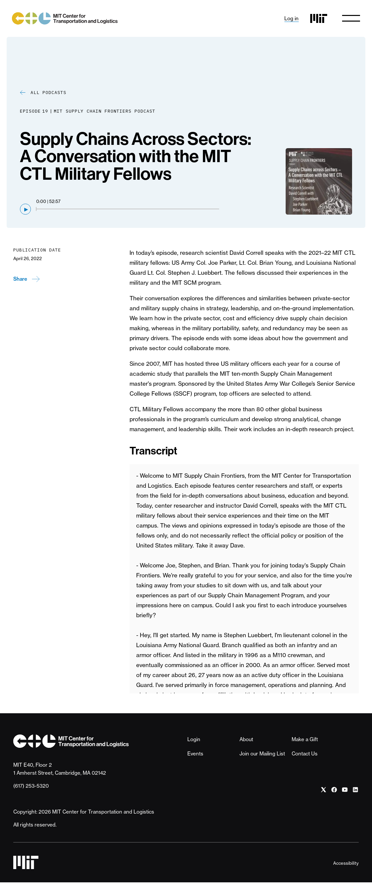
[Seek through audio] (127, 211)
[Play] (25, 211)
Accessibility (346, 865)
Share (20, 281)
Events (195, 756)
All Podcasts (48, 95)
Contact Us (305, 756)
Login (193, 741)
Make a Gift (305, 741)
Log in (290, 19)
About (246, 741)
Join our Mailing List (262, 756)
